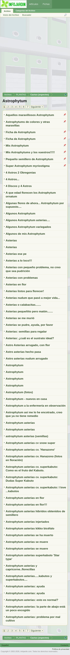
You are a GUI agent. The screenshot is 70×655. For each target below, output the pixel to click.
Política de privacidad (60, 649)
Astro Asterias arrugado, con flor (28, 345)
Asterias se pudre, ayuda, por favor (29, 324)
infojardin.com (25, 651)
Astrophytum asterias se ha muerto (29, 535)
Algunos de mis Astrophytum (25, 233)
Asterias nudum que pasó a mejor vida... (33, 297)
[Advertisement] (35, 56)
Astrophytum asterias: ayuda (25, 586)
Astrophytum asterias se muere (27, 541)
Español (5, 645)
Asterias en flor (16, 284)
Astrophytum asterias (20, 422)
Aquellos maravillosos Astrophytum (30, 115)
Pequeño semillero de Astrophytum (29, 159)
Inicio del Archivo (11, 15)
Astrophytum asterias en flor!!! (26, 504)
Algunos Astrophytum (20, 213)
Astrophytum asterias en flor (25, 497)
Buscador (26, 15)
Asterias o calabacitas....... (23, 304)
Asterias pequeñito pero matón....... (29, 311)
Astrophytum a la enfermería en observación (36, 405)
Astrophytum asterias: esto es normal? (32, 600)
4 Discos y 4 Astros (19, 186)
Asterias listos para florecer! (25, 291)
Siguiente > (37, 106)
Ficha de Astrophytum (20, 132)
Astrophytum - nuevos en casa (26, 399)
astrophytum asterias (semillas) (27, 436)
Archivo (7, 11)
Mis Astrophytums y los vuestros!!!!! (30, 152)
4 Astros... (12, 179)
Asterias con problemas (22, 277)
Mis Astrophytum (17, 145)
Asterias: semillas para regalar (26, 331)
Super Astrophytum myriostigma (28, 165)
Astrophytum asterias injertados (27, 521)
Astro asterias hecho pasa (23, 351)
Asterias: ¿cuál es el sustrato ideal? (30, 338)
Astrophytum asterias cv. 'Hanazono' (30, 449)
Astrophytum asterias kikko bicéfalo (30, 528)
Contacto (64, 645)
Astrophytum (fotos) (19, 392)
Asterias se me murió (20, 318)
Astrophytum (14, 365)
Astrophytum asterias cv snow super (30, 443)
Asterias (11, 240)
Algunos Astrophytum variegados (28, 226)
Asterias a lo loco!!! (19, 260)
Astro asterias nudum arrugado (27, 358)
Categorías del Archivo (25, 11)
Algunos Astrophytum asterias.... (28, 220)
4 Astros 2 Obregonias (21, 172)
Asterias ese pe (16, 253)
